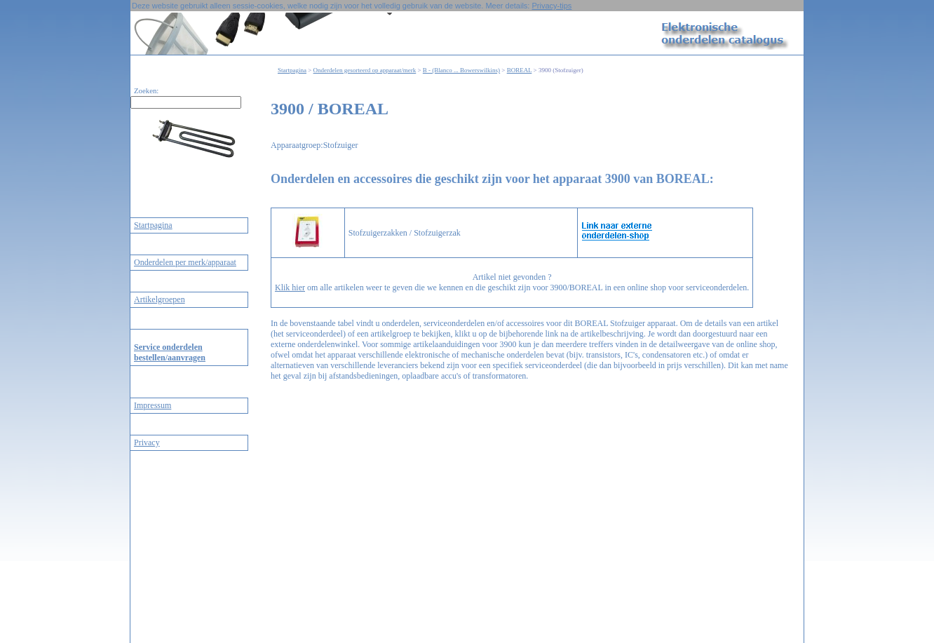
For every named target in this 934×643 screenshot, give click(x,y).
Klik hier (290, 287)
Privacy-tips (551, 5)
